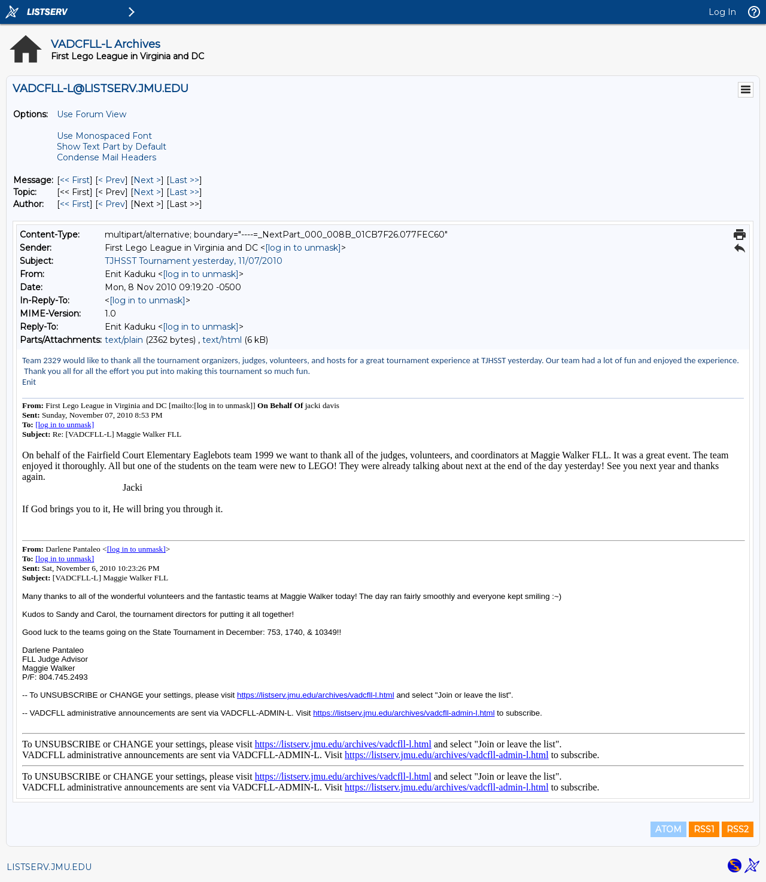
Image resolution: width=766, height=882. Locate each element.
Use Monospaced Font (104, 135)
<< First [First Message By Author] (75, 204)
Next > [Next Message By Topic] (147, 192)
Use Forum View (91, 114)
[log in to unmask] (303, 247)
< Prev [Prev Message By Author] (111, 204)
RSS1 (704, 829)
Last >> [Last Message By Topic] (184, 192)
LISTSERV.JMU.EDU (49, 867)
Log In (722, 12)
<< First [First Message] (75, 180)
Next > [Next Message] (147, 180)
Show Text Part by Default (111, 146)
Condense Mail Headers (106, 157)
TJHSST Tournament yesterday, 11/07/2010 (193, 261)
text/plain (124, 339)
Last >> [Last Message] (184, 180)
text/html (222, 339)
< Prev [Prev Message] (111, 180)
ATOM (668, 829)
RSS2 (738, 829)
